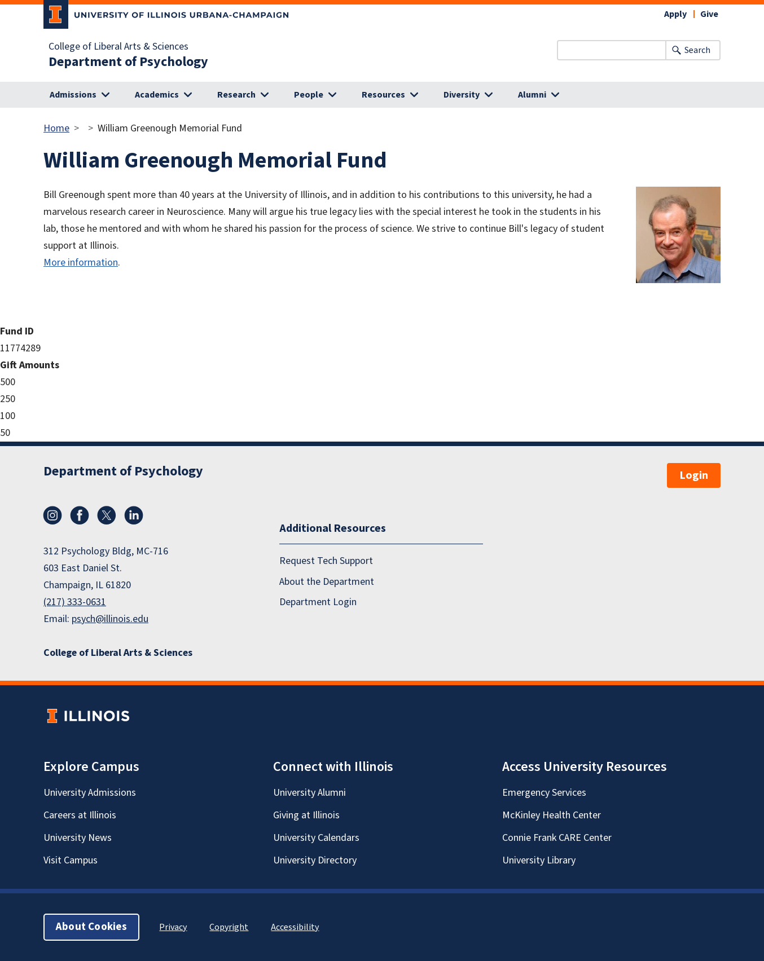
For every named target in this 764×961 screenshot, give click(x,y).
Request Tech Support (326, 561)
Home (56, 128)
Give (709, 14)
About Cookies (91, 926)
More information (80, 262)
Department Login (318, 602)
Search (697, 50)
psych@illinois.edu (110, 619)
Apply (675, 14)
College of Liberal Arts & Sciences (118, 47)
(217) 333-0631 (74, 602)
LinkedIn (133, 515)
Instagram (52, 515)
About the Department (326, 582)
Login (693, 475)
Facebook (79, 515)
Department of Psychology (128, 62)
